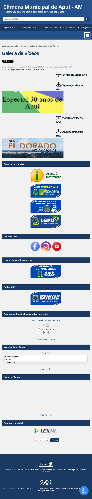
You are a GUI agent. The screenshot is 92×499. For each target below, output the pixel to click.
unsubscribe (46, 369)
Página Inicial (9, 27)
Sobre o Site (35, 45)
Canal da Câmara (12, 377)
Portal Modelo (46, 469)
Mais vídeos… (46, 414)
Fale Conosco (69, 27)
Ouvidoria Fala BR (29, 27)
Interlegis (71, 469)
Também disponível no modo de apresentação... (24, 69)
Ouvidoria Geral (50, 27)
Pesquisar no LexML (13, 423)
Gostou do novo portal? (46, 320)
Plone (47, 472)
